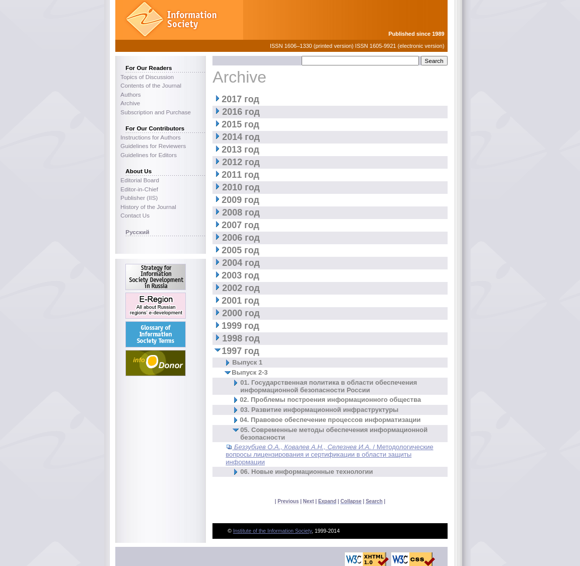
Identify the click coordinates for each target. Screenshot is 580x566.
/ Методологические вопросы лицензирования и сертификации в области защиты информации (329, 454)
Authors (130, 94)
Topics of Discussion (147, 77)
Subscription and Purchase (155, 112)
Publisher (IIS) (139, 197)
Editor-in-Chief (139, 189)
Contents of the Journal (150, 85)
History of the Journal (148, 206)
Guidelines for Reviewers (153, 146)
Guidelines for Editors (148, 155)
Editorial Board (139, 180)
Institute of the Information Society (272, 531)
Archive (130, 103)
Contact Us (135, 215)
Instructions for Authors (150, 137)
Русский (137, 232)
